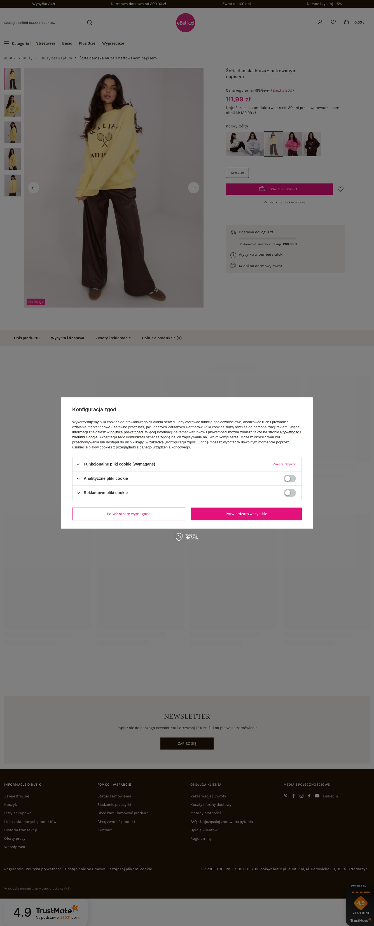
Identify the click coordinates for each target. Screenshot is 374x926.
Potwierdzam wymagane (128, 513)
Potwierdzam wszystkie (246, 513)
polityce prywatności (127, 432)
